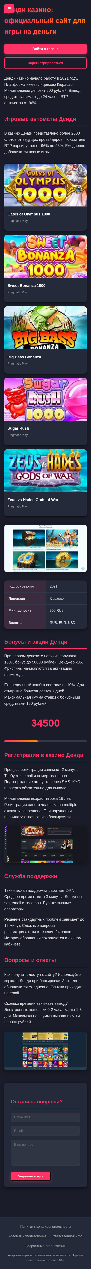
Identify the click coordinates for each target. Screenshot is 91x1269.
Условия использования (28, 1236)
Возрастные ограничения (45, 1246)
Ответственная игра (66, 1236)
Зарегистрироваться (45, 63)
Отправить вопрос (31, 1176)
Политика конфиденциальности (45, 1226)
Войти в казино (46, 49)
